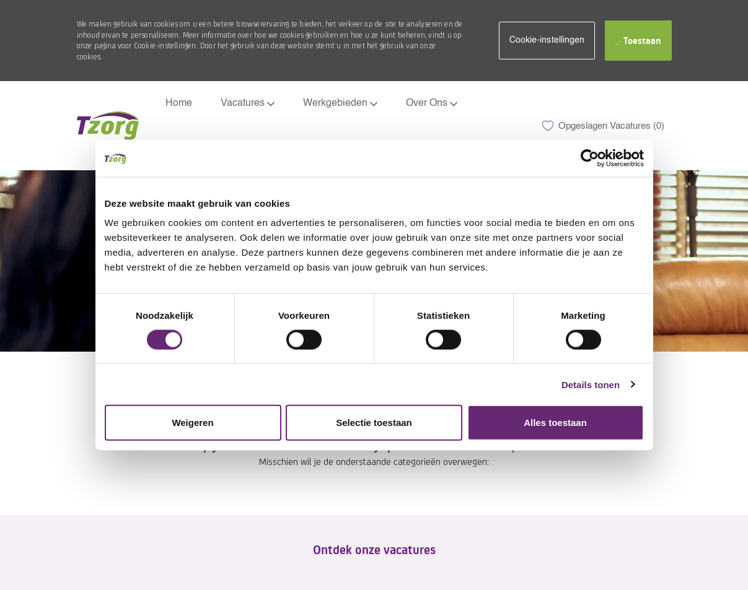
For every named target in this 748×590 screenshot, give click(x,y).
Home (178, 103)
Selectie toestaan (374, 422)
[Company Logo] (108, 125)
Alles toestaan (555, 422)
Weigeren (192, 422)
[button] (547, 40)
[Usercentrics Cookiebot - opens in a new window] (589, 158)
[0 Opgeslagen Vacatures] (603, 125)
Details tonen (590, 384)
